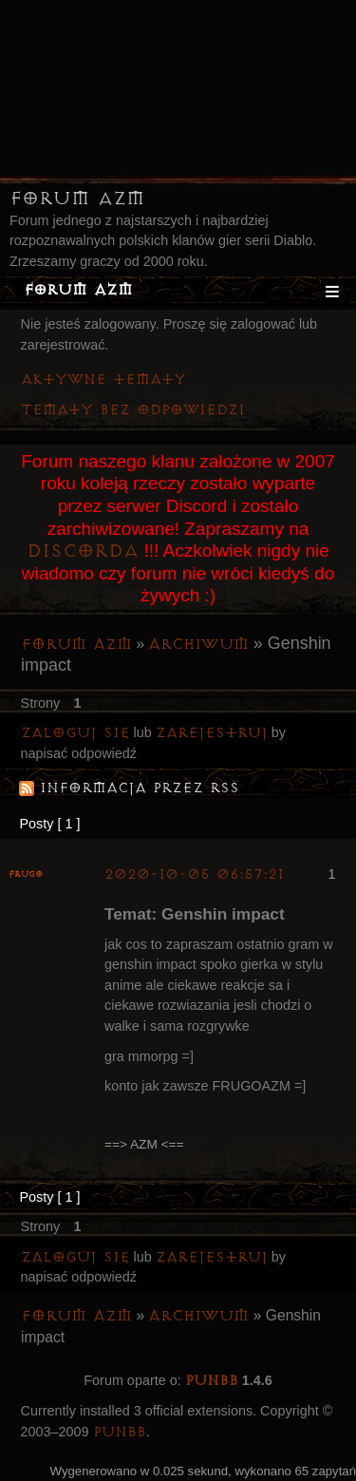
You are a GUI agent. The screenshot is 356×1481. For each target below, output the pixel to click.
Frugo (26, 874)
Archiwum (198, 644)
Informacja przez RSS (139, 788)
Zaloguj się (75, 733)
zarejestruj (212, 733)
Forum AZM (76, 198)
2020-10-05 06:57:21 (194, 874)
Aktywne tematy (103, 379)
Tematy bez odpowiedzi (133, 410)
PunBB (211, 1381)
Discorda (83, 551)
